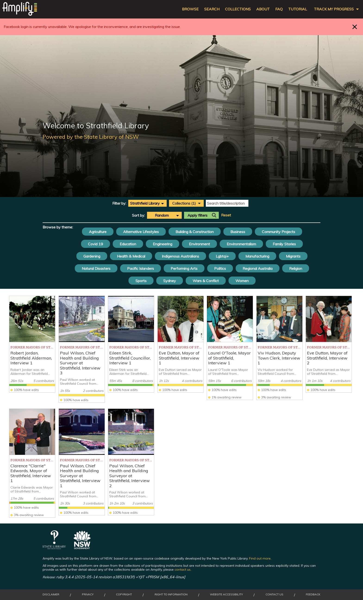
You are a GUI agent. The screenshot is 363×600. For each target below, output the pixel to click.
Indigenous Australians (180, 256)
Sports (141, 280)
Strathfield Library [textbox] (145, 203)
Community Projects (278, 231)
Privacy (88, 594)
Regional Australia (257, 268)
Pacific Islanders (140, 268)
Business (237, 231)
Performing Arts (184, 268)
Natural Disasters (96, 268)
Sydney (169, 280)
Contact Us (274, 594)
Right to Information (171, 594)
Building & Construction (194, 231)
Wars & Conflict (206, 280)
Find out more (260, 558)
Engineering (162, 244)
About (263, 9)
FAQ (279, 9)
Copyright (124, 594)
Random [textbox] (162, 215)
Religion (295, 268)
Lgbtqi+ (222, 256)
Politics (220, 268)
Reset (226, 215)
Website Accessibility (226, 594)
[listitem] (32, 344)
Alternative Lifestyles (141, 231)
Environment (199, 244)
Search (211, 9)
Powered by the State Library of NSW (91, 136)
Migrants (293, 256)
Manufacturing (257, 256)
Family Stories (284, 244)
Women (242, 280)
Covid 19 (95, 244)
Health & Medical (131, 256)
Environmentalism (241, 244)
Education (128, 244)
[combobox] (147, 203)
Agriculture (97, 231)
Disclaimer (51, 594)
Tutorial (297, 9)
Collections (238, 9)
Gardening (91, 256)
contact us (183, 569)
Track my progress (334, 9)
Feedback (313, 594)
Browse (190, 9)
